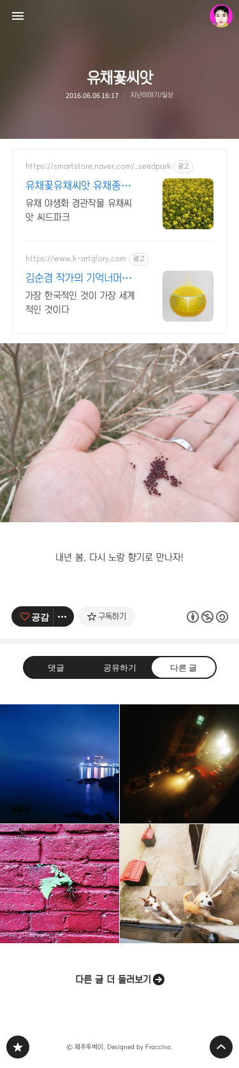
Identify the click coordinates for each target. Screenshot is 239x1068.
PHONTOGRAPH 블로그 (18, 1047)
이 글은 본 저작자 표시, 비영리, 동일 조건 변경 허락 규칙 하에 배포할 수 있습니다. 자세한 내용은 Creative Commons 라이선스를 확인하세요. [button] (207, 616)
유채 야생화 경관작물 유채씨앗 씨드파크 (78, 210)
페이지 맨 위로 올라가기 (221, 1047)
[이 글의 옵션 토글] (64, 616)
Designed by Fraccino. (140, 1047)
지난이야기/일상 (152, 95)
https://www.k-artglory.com (75, 258)
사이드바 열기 (18, 16)
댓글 (56, 667)
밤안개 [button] (179, 763)
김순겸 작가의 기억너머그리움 (78, 279)
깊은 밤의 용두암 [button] (59, 763)
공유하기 (119, 667)
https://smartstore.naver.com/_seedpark (98, 166)
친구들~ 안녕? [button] (179, 883)
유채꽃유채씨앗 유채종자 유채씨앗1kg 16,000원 (77, 187)
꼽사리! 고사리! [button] (59, 883)
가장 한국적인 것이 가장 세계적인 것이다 (79, 302)
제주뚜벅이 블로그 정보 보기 (221, 16)
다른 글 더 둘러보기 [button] (113, 979)
